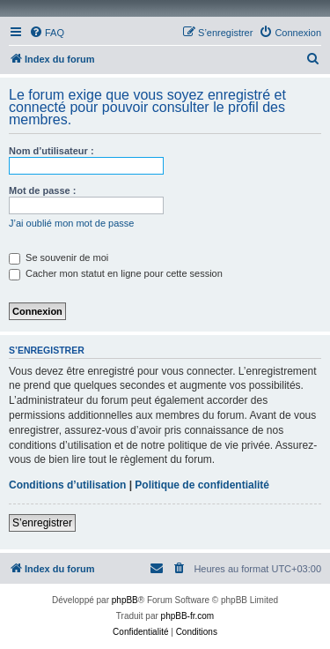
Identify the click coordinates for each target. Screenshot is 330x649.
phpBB (125, 600)
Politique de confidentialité (202, 485)
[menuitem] (46, 32)
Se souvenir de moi (58, 257)
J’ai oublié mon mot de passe (71, 223)
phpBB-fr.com (188, 616)
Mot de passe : (42, 190)
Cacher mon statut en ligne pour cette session (116, 273)
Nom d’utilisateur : (51, 150)
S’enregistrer (42, 523)
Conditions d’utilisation (67, 485)
